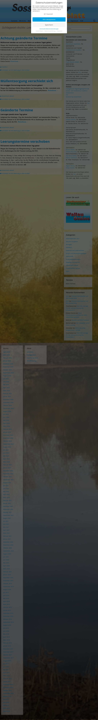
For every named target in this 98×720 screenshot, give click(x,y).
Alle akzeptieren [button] (49, 19)
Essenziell (48, 14)
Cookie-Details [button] (39, 31)
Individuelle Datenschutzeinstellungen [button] (49, 29)
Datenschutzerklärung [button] (50, 31)
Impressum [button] (59, 31)
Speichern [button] (49, 25)
